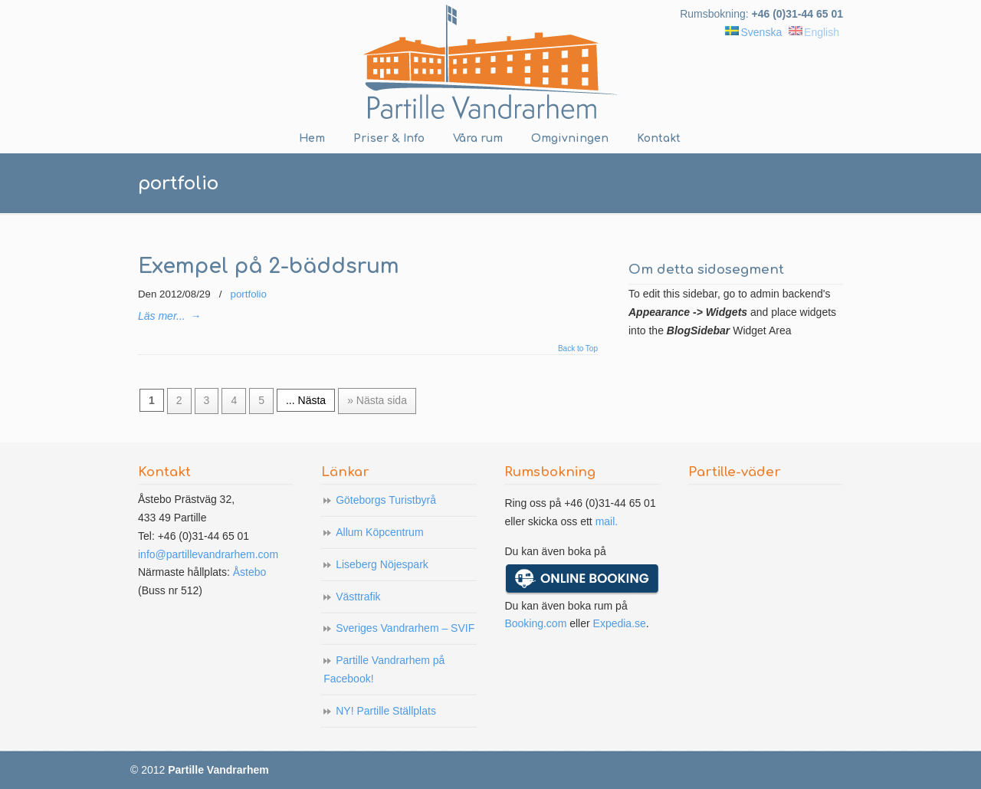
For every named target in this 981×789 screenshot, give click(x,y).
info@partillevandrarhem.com (208, 554)
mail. (606, 521)
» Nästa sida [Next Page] (377, 400)
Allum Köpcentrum (379, 532)
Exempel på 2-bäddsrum (268, 266)
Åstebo (250, 572)
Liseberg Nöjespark (382, 564)
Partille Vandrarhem (490, 62)
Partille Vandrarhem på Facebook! (384, 669)
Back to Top (578, 349)
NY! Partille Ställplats (386, 711)
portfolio (249, 294)
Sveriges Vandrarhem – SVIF (405, 628)
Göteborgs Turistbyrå (386, 500)
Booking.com (535, 623)
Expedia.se (619, 623)
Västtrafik (358, 596)
